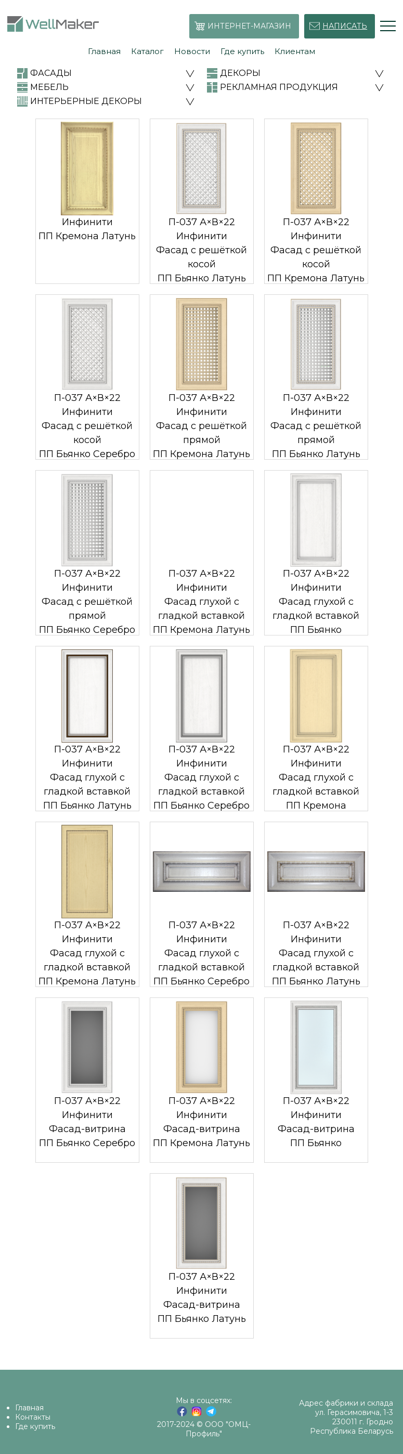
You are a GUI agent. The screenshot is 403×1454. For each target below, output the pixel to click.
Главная (29, 1407)
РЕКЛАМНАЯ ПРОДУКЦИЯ (279, 87)
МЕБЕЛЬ (49, 87)
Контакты (32, 1417)
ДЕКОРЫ (240, 73)
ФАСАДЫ (51, 73)
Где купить (35, 1426)
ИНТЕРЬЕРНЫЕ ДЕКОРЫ (86, 101)
